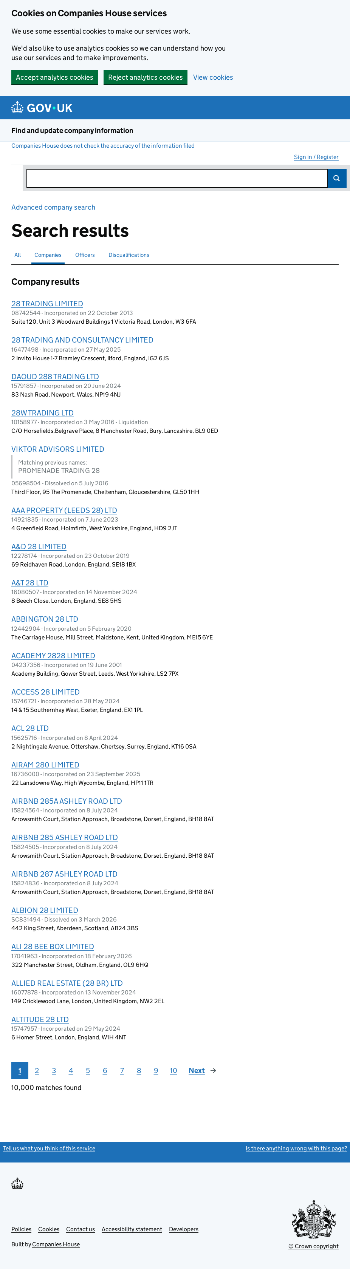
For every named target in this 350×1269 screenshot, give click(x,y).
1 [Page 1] (20, 1070)
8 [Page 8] (139, 1070)
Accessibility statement (132, 1229)
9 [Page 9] (156, 1070)
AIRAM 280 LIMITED (45, 764)
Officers (85, 254)
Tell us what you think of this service (49, 1148)
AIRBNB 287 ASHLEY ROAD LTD (64, 873)
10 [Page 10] (173, 1070)
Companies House (56, 1244)
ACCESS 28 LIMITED (45, 691)
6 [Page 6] (105, 1070)
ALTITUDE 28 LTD (40, 1019)
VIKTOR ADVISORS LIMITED (57, 449)
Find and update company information (72, 130)
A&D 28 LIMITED (39, 546)
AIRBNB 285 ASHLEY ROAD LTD (64, 837)
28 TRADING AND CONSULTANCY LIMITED (82, 339)
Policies (21, 1229)
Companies (48, 254)
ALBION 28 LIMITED (44, 910)
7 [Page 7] (122, 1070)
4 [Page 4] (71, 1070)
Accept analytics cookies (54, 77)
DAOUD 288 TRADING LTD (55, 376)
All (17, 254)
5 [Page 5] (88, 1070)
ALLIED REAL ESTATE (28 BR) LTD (67, 983)
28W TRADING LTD (42, 412)
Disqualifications (128, 254)
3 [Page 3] (54, 1070)
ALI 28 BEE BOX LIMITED (52, 946)
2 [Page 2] (37, 1070)
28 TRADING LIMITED (47, 303)
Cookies (48, 1229)
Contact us (80, 1229)
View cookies (213, 77)
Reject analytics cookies (145, 77)
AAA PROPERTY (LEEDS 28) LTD (64, 510)
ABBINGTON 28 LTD (44, 619)
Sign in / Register (316, 157)
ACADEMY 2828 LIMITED (53, 655)
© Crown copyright (313, 1246)
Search (337, 178)
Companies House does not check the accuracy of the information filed (103, 145)
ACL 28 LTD (30, 728)
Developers (183, 1229)
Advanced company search (53, 207)
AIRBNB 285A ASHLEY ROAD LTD (66, 801)
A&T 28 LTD (29, 582)
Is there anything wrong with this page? (296, 1148)
